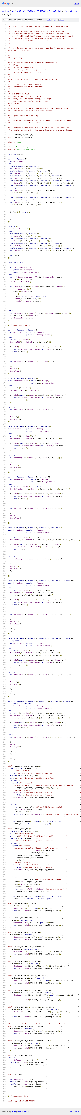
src (12, 11)
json (77, 1111)
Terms (26, 1111)
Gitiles (14, 1111)
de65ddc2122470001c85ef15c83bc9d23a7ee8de (39, 11)
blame (61, 20)
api (76, 11)
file (49, 20)
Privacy (20, 1111)
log (55, 20)
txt (71, 1111)
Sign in (76, 4)
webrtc (5, 11)
